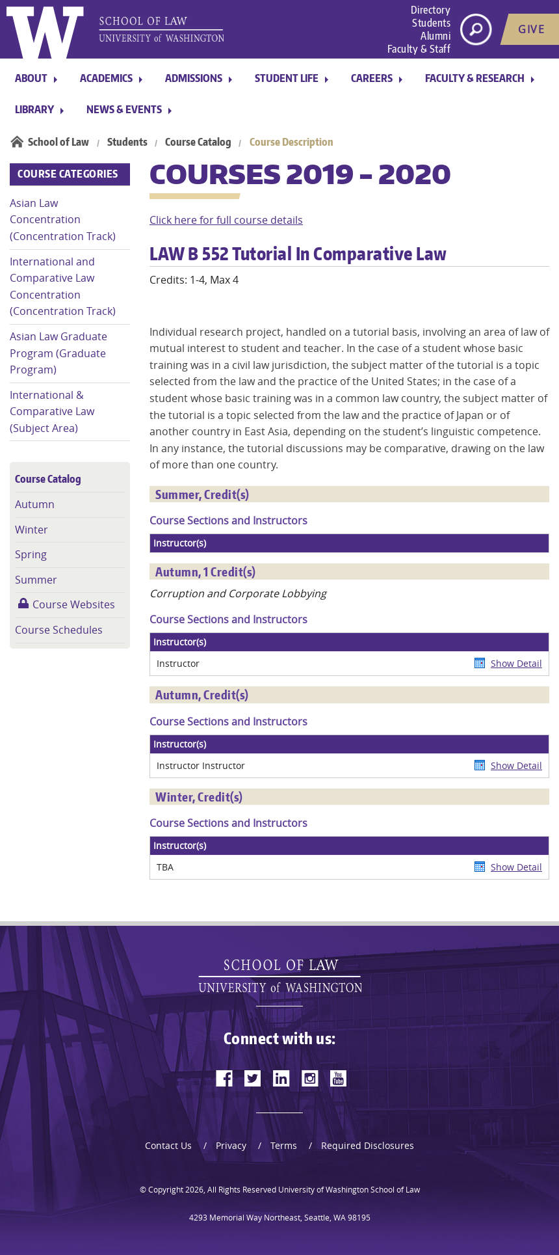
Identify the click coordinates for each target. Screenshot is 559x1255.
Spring (31, 554)
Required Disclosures (367, 1145)
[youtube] (338, 1078)
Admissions (193, 78)
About (31, 78)
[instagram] (310, 1078)
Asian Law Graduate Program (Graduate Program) (58, 353)
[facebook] (224, 1078)
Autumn (35, 504)
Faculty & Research (475, 78)
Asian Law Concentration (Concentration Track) (63, 219)
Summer (36, 580)
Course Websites (73, 604)
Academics (106, 78)
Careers (372, 78)
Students (431, 22)
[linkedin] (281, 1078)
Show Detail (516, 663)
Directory (431, 9)
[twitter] (252, 1078)
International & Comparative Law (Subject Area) (52, 411)
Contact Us (168, 1145)
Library (34, 109)
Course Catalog (198, 141)
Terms (283, 1145)
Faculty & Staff (419, 48)
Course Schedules (59, 630)
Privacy (231, 1145)
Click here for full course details (226, 220)
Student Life (286, 78)
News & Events (124, 109)
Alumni (435, 35)
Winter (31, 529)
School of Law (58, 141)
